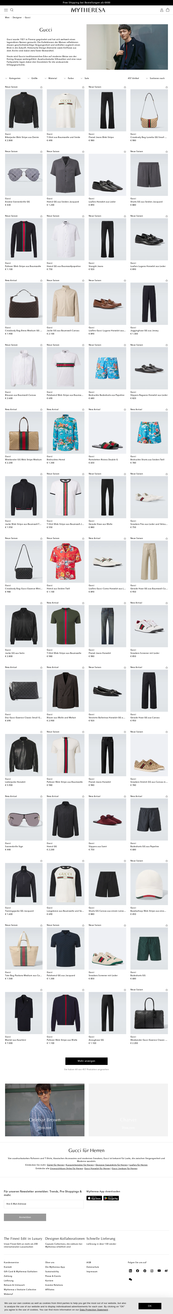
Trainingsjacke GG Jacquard (19, 911)
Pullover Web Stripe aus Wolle (62, 1040)
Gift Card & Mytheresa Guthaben (20, 1272)
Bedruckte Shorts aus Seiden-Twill (147, 460)
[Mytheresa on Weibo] (166, 1270)
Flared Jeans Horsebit (100, 653)
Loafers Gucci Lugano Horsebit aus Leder (109, 331)
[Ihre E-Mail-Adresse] (44, 1204)
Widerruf (8, 1294)
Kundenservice (11, 1263)
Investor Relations (54, 1285)
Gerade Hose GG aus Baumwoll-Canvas (150, 589)
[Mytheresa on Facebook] (137, 1270)
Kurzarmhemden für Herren (80, 1165)
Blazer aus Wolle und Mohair (61, 718)
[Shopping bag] (168, 10)
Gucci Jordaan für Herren (124, 1169)
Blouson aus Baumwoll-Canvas (20, 395)
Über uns (49, 1263)
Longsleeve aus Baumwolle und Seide (66, 911)
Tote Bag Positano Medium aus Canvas (24, 976)
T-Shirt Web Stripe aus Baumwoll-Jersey (67, 524)
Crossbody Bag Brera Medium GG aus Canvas (28, 331)
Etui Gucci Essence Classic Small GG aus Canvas (29, 718)
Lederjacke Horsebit (15, 782)
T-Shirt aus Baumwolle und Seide (63, 137)
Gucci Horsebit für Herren (97, 1169)
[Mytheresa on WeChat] (130, 1279)
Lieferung (9, 1281)
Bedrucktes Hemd (56, 460)
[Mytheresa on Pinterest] (145, 1270)
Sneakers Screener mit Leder (144, 653)
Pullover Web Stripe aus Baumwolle (23, 266)
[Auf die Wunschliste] (41, 86)
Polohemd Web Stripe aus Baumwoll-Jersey (69, 395)
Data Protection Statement (94, 1309)
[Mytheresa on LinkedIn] (130, 1270)
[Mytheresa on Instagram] (152, 1270)
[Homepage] (86, 10)
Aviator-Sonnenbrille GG (17, 202)
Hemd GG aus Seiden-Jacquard (63, 202)
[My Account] (162, 10)
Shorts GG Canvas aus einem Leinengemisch (111, 911)
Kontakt (8, 1267)
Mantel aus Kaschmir (15, 1040)
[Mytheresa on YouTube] (159, 1270)
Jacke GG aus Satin (14, 653)
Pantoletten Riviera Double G (103, 460)
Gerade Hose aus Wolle (101, 524)
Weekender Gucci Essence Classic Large (150, 1040)
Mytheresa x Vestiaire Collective (20, 1290)
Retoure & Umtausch (14, 1285)
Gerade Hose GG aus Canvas (145, 718)
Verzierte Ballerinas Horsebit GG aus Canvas (111, 718)
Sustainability (52, 1272)
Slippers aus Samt (98, 847)
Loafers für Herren (138, 1165)
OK (150, 1306)
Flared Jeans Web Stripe (101, 137)
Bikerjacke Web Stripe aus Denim (22, 137)
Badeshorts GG (138, 976)
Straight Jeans (96, 266)
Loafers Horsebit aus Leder (102, 202)
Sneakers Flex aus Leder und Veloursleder (151, 524)
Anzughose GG (96, 1040)
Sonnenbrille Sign (14, 847)
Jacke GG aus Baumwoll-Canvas (63, 331)
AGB (88, 1263)
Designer (17, 18)
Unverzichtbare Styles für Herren (66, 1169)
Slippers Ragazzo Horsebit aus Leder (149, 395)
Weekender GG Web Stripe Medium (23, 460)
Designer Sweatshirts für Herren (112, 1165)
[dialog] (86, 1305)
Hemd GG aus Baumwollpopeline (64, 266)
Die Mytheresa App (55, 1267)
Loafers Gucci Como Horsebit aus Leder (109, 589)
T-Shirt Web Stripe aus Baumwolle (64, 653)
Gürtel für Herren (55, 1165)
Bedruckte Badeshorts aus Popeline (107, 395)
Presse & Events (53, 1276)
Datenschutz (92, 1267)
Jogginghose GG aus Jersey (144, 331)
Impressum (92, 1272)
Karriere (49, 1281)
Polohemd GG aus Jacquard (61, 976)
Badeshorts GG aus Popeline (144, 847)
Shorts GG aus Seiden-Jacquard (146, 202)
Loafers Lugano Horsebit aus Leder (148, 266)
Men (7, 18)
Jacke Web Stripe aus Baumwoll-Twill (24, 524)
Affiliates (49, 1290)
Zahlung (8, 1276)
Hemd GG (52, 847)
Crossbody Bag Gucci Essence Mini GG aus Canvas (30, 589)
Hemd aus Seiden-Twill (58, 589)
